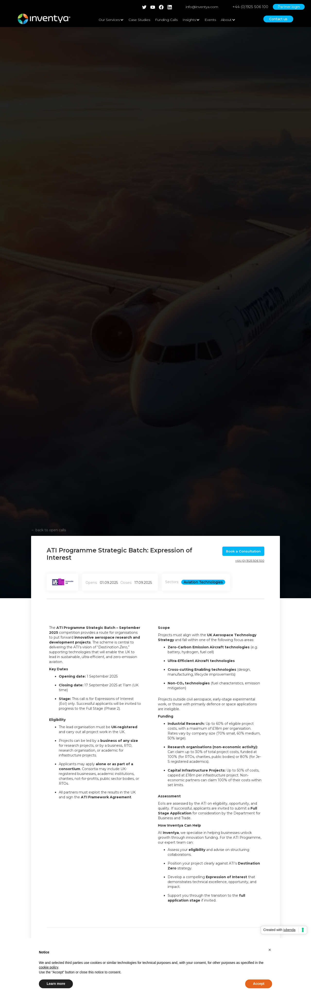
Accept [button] (258, 984)
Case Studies (139, 20)
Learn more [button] (56, 984)
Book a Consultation (243, 551)
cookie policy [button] (48, 967)
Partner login (289, 7)
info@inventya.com (202, 7)
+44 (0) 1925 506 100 (249, 560)
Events (210, 20)
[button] (270, 950)
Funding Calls (166, 20)
